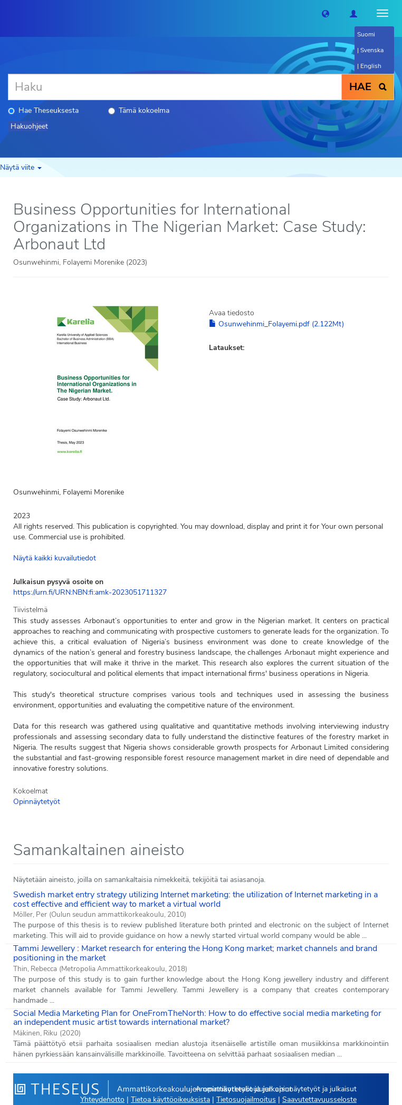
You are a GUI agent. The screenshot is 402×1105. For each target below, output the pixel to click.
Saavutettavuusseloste (319, 1099)
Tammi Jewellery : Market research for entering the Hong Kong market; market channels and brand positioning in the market (195, 953)
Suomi (366, 34)
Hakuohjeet (29, 126)
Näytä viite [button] (21, 167)
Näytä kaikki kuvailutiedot (54, 558)
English (370, 66)
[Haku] (175, 87)
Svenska (372, 50)
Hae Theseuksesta (43, 110)
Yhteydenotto (102, 1099)
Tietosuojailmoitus (246, 1099)
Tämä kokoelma (138, 110)
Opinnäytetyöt (36, 802)
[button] (325, 13)
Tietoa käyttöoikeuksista (170, 1099)
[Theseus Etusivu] (8, 13)
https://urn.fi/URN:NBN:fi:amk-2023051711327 (90, 592)
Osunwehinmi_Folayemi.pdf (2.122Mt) (276, 324)
